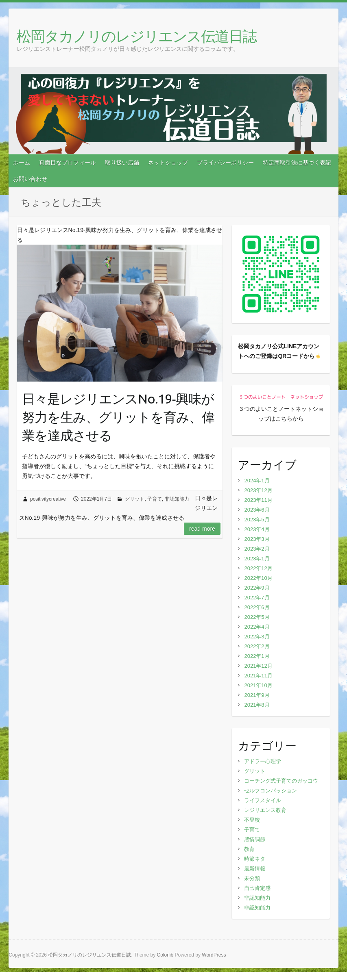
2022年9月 (256, 588)
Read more (202, 528)
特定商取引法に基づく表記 (297, 162)
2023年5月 (256, 519)
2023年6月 (256, 510)
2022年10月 (258, 578)
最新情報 (254, 869)
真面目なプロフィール (67, 162)
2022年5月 (256, 617)
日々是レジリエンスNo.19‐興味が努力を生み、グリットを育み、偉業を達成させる (118, 417)
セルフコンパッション (270, 791)
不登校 (252, 820)
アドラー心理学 (262, 761)
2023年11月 (258, 500)
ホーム (21, 162)
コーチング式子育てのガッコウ (281, 781)
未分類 (252, 878)
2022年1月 (256, 656)
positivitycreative (48, 499)
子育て (154, 499)
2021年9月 (256, 695)
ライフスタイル (262, 800)
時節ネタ (254, 859)
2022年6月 (256, 607)
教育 (249, 849)
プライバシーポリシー (225, 162)
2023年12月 (258, 490)
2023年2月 (256, 549)
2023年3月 (256, 539)
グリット (134, 499)
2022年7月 (256, 597)
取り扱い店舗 (122, 162)
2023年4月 (256, 529)
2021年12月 (258, 666)
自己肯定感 (257, 888)
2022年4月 (256, 627)
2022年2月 (256, 646)
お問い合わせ (30, 179)
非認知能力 (177, 499)
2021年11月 (258, 676)
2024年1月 (256, 480)
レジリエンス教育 (265, 810)
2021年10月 (258, 685)
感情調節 (254, 839)
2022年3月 (256, 637)
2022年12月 (258, 568)
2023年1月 (256, 558)
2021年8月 (256, 705)
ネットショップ (168, 162)
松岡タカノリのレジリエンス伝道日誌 (136, 36)
